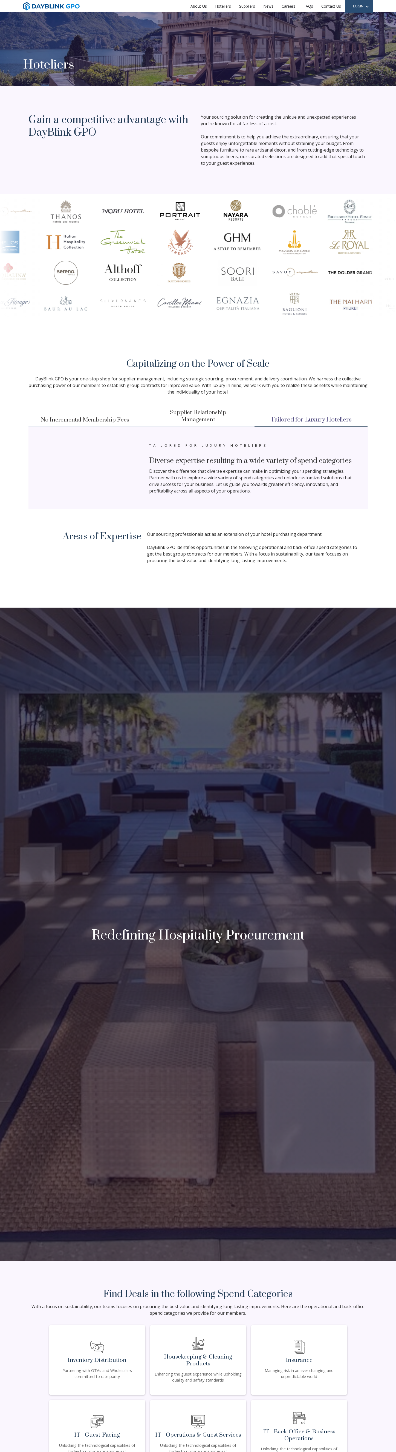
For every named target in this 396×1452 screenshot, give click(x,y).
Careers (288, 6)
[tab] (84, 420)
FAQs (308, 6)
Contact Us (331, 6)
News (268, 6)
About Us (198, 6)
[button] (361, 6)
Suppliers (247, 6)
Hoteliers (223, 6)
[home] (51, 6)
